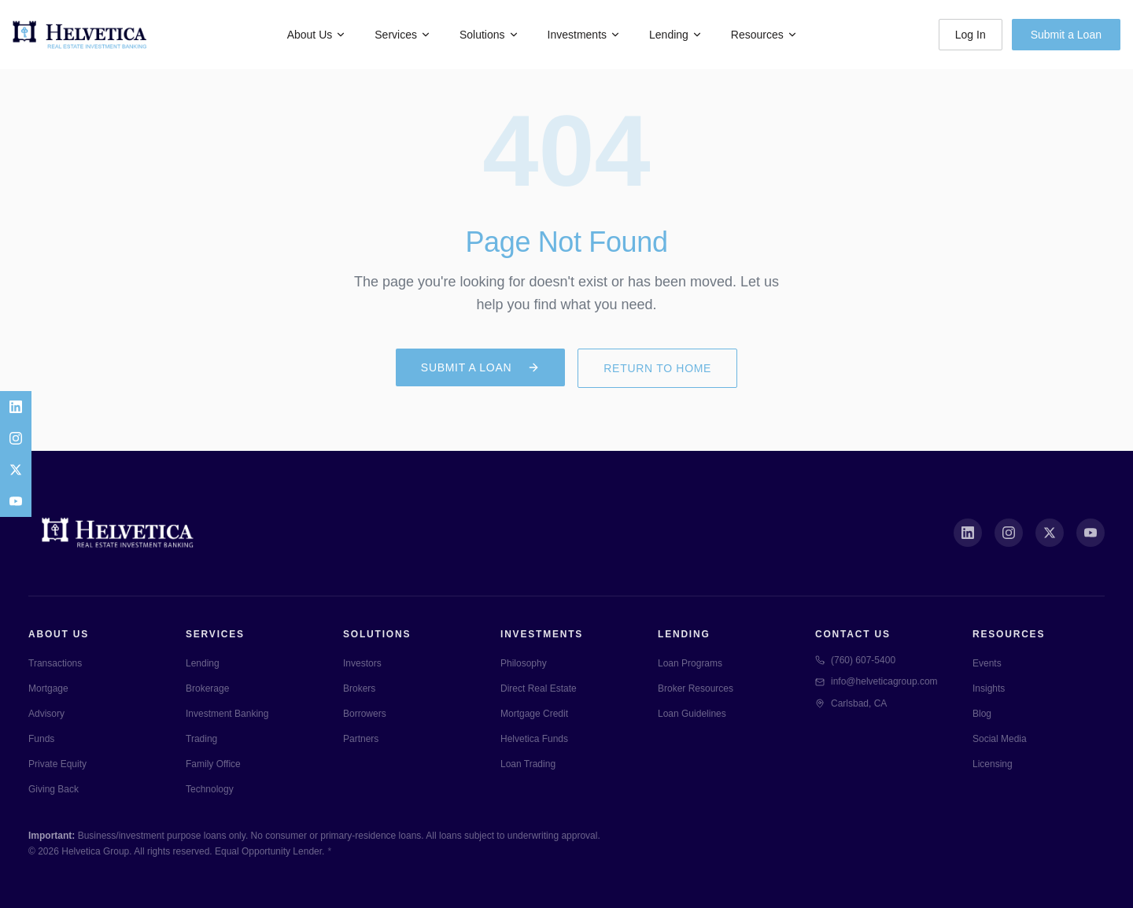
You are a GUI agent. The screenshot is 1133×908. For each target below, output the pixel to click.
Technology (210, 789)
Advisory (46, 713)
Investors (362, 663)
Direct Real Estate (538, 688)
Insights (988, 688)
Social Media (999, 738)
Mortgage (48, 688)
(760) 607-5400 (855, 660)
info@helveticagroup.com (876, 681)
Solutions (489, 34)
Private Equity (57, 764)
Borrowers (364, 713)
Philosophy (523, 663)
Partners (360, 738)
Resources (764, 34)
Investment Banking (227, 713)
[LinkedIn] (15, 407)
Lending (676, 34)
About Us (317, 34)
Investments (584, 34)
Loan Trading (527, 764)
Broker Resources (695, 688)
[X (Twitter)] (1049, 533)
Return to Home (657, 368)
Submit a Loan (1066, 34)
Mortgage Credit (534, 713)
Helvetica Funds (534, 738)
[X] (15, 469)
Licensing (992, 764)
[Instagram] (15, 438)
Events (987, 663)
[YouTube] (15, 501)
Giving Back (53, 789)
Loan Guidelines (692, 713)
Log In (970, 34)
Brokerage (207, 688)
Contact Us (853, 634)
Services (403, 34)
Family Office (213, 764)
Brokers (359, 688)
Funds (41, 738)
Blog (981, 713)
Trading (201, 738)
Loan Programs (690, 663)
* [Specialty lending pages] (329, 851)
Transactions (55, 663)
